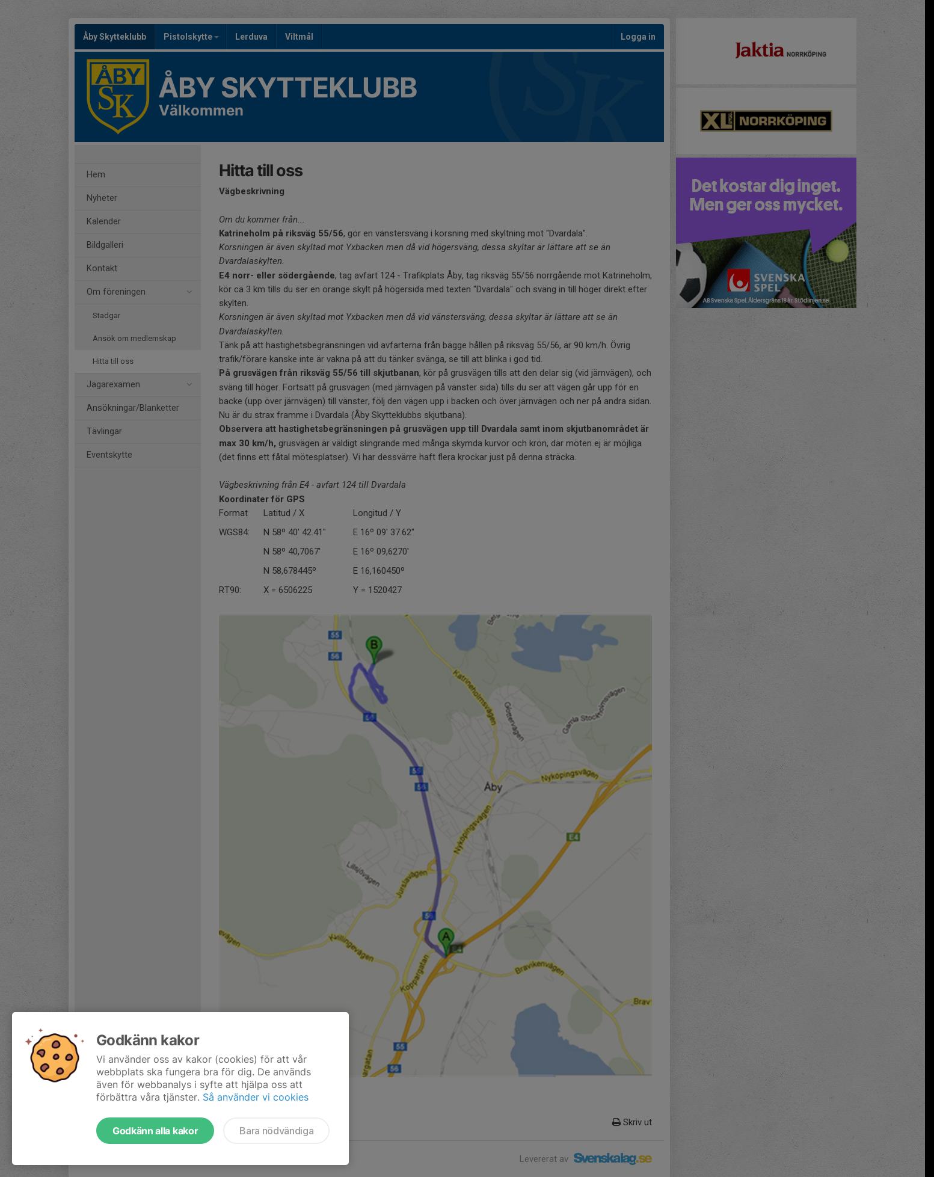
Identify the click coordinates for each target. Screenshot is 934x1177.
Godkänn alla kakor (155, 1131)
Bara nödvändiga (276, 1131)
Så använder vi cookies (256, 1097)
